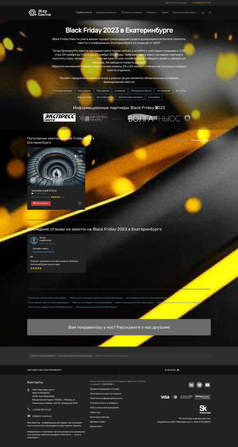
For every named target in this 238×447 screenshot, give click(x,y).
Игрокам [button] (152, 12)
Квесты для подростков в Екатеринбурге (50, 307)
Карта (165, 12)
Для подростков (105, 97)
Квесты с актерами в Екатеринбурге (92, 302)
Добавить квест (98, 421)
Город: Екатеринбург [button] (185, 12)
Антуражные (163, 90)
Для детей (181, 90)
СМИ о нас (95, 412)
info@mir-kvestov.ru (42, 416)
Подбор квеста (84, 12)
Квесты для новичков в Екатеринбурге (178, 302)
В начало (172, 370)
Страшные (120, 90)
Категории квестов (99, 417)
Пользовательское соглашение (105, 393)
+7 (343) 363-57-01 (201, 3)
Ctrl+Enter (108, 384)
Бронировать (40, 203)
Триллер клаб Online (44, 190)
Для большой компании (130, 97)
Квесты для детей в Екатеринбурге (134, 302)
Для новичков (84, 97)
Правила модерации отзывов (104, 389)
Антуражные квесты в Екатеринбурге (146, 298)
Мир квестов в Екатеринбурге (44, 370)
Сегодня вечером (62, 90)
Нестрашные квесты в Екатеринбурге (96, 307)
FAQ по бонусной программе (104, 407)
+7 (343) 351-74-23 (41, 409)
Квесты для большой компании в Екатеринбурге (96, 298)
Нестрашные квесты (141, 90)
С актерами (154, 97)
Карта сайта (96, 426)
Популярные (84, 90)
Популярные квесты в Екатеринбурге (48, 302)
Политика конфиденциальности (106, 398)
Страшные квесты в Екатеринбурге (47, 298)
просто (90, 58)
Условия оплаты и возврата (104, 403)
